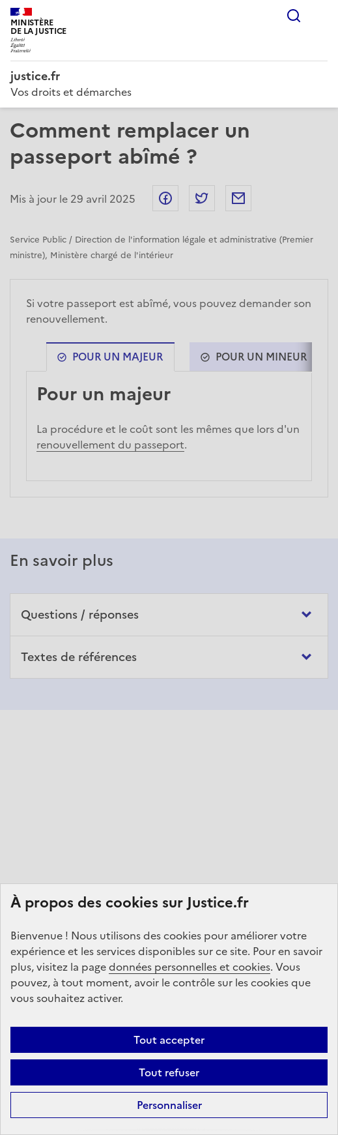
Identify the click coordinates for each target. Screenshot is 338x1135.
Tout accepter (169, 1040)
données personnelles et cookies (189, 967)
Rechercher (294, 16)
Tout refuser (169, 1072)
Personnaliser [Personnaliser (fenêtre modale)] (169, 1105)
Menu (320, 16)
